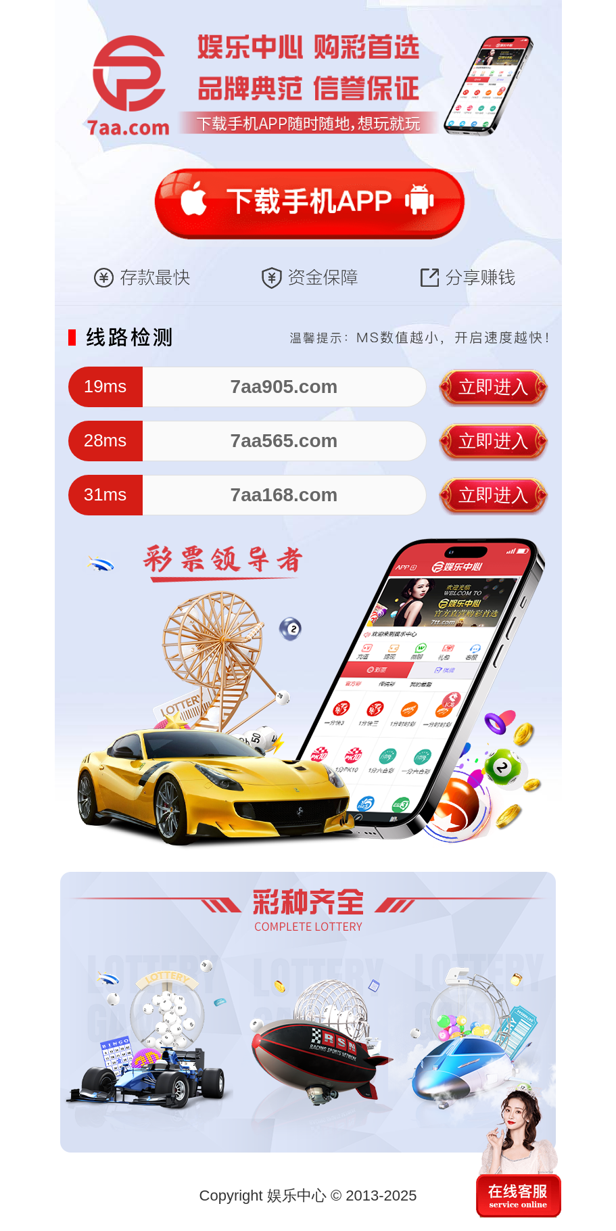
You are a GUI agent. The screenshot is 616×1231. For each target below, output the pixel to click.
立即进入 (493, 387)
